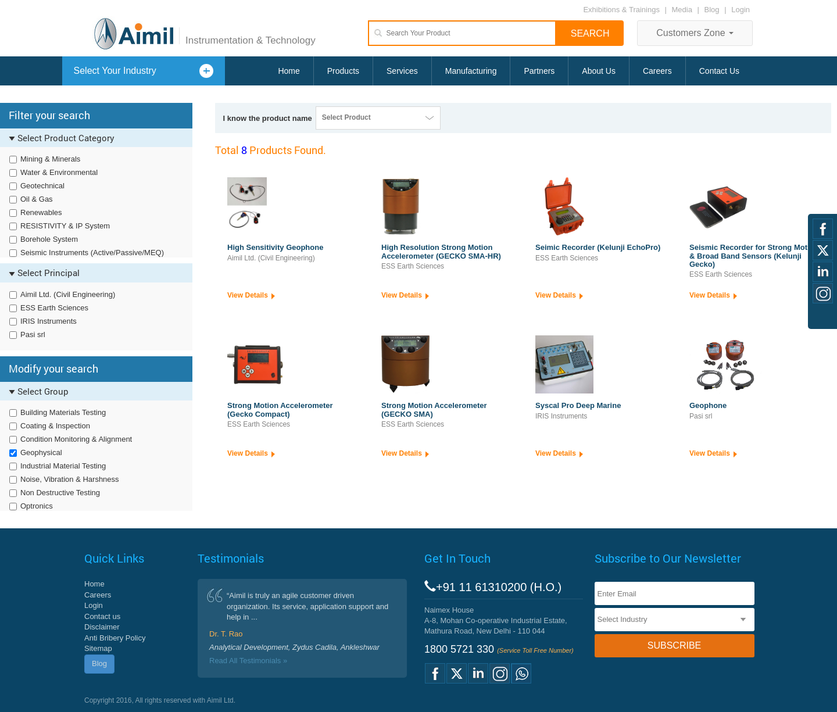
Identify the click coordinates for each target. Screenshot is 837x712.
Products (343, 71)
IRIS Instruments (48, 321)
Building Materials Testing (63, 412)
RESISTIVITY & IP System (65, 225)
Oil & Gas (36, 199)
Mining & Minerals (50, 159)
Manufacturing (471, 71)
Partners (539, 71)
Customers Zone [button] (695, 33)
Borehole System (49, 239)
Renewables (41, 212)
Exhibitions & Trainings (621, 9)
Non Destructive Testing (60, 492)
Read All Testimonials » (248, 660)
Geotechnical (42, 185)
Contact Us (719, 71)
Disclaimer (102, 626)
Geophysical (41, 452)
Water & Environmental (59, 172)
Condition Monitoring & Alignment (76, 439)
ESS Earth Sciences (54, 307)
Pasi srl (32, 334)
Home (288, 71)
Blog (712, 9)
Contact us (102, 616)
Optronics (36, 506)
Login (740, 9)
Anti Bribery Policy (114, 638)
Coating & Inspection (55, 425)
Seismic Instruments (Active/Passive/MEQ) (92, 252)
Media (683, 9)
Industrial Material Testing (63, 465)
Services (402, 71)
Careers (657, 71)
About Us (599, 71)
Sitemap (98, 648)
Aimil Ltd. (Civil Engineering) (67, 294)
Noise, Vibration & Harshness (69, 479)
